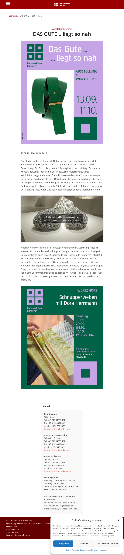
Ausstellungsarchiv (62, 28)
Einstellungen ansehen (108, 543)
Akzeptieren (63, 543)
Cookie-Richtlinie (72, 550)
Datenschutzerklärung (88, 550)
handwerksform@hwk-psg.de (57, 429)
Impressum (102, 550)
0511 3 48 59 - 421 (13, 532)
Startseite (13, 16)
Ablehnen (84, 543)
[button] (118, 520)
